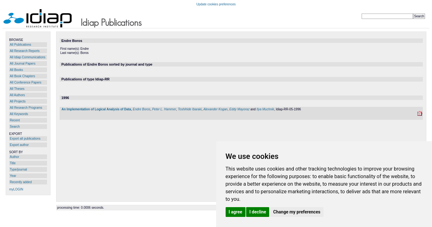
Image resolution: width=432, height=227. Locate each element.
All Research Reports (24, 51)
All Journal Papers (22, 63)
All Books (16, 70)
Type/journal (18, 169)
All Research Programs (26, 107)
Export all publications (25, 138)
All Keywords (19, 114)
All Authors (17, 95)
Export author (19, 145)
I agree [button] (235, 211)
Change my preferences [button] (296, 211)
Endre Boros (142, 109)
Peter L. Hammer (164, 109)
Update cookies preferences (216, 4)
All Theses (17, 88)
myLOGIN (16, 189)
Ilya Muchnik (265, 109)
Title (13, 163)
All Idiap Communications (27, 57)
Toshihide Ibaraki (190, 109)
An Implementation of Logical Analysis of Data (96, 109)
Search (15, 126)
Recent (15, 120)
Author (14, 157)
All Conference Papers (25, 82)
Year (13, 176)
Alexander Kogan (215, 109)
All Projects (18, 101)
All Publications (20, 44)
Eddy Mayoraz (239, 109)
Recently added (21, 182)
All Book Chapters (22, 76)
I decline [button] (257, 211)
